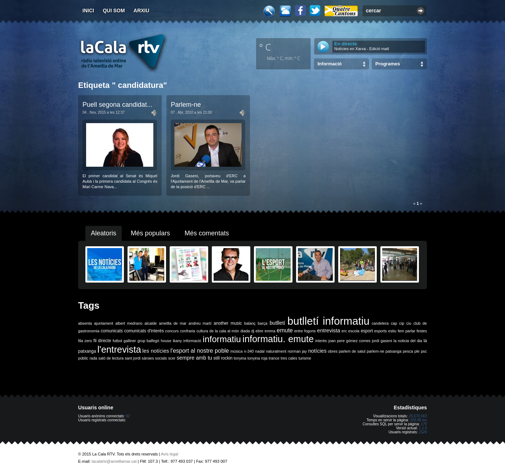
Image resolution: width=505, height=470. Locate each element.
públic (83, 358)
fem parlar (406, 331)
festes (422, 331)
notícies (317, 351)
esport (367, 330)
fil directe (102, 340)
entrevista (328, 330)
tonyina (240, 358)
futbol (117, 341)
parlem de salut (352, 351)
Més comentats (207, 233)
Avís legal (169, 454)
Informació (330, 63)
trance (274, 358)
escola (353, 331)
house (166, 341)
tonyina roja (257, 358)
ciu (408, 323)
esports (380, 331)
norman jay (297, 351)
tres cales (288, 358)
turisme (304, 358)
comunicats (112, 330)
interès (321, 341)
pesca (408, 351)
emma (269, 331)
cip (401, 323)
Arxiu (142, 10)
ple (417, 351)
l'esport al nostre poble (199, 351)
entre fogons (305, 331)
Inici (88, 10)
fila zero (85, 341)
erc (344, 331)
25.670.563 (418, 416)
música (236, 351)
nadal (259, 351)
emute (285, 330)
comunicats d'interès (144, 330)
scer (171, 358)
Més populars (150, 233)
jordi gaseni (382, 341)
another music (228, 323)
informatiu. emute (278, 339)
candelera (380, 323)
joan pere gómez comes (349, 341)
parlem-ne (375, 351)
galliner (130, 341)
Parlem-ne (186, 104)
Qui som (114, 10)
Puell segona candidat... (117, 104)
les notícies (155, 351)
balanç (249, 323)
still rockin (223, 358)
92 (128, 416)
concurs (172, 331)
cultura (202, 331)
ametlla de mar (172, 323)
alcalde (151, 323)
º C (265, 47)
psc (424, 351)
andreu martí (200, 323)
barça (262, 323)
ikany (177, 341)
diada (245, 331)
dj (252, 331)
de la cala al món (224, 331)
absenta (85, 323)
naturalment (276, 351)
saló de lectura (111, 358)
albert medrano (129, 323)
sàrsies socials (154, 358)
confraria (187, 331)
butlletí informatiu (328, 321)
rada (93, 358)
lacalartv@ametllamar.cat (114, 461)
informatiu (222, 339)
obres (333, 351)
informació (192, 341)
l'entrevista (119, 349)
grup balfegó (148, 341)
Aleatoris (103, 233)
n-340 (249, 351)
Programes (387, 63)
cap (394, 323)
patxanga (393, 351)
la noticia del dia (407, 341)
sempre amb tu (194, 358)
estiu (392, 331)
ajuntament (103, 323)
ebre (259, 331)
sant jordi (133, 358)
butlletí (277, 323)
